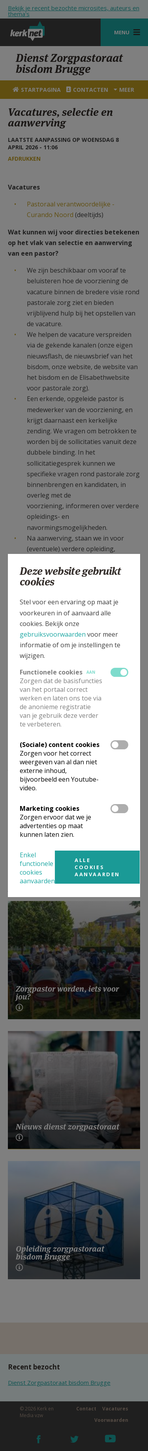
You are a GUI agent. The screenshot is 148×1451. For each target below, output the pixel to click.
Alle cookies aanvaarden (97, 867)
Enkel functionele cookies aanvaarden (37, 868)
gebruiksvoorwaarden (53, 634)
